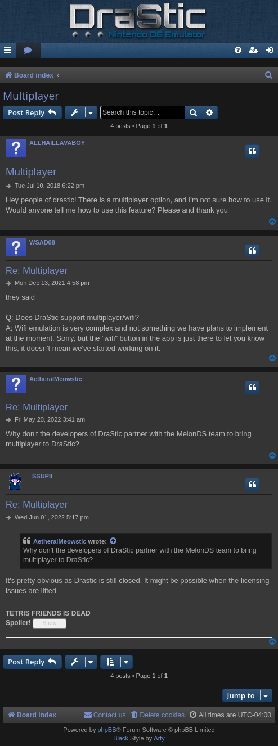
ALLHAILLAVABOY (57, 142)
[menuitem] (28, 50)
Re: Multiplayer (37, 270)
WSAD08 (42, 242)
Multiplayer (31, 95)
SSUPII (42, 476)
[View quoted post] (114, 541)
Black (120, 738)
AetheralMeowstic (55, 379)
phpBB (106, 729)
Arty (159, 738)
